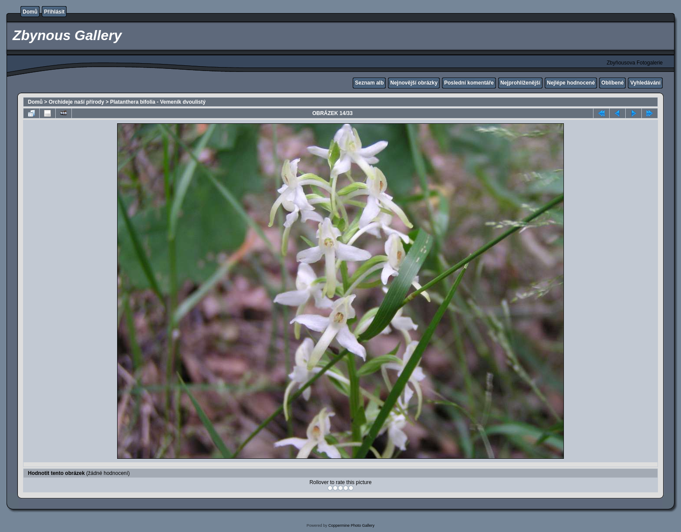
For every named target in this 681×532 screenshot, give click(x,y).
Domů (30, 12)
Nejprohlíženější (520, 83)
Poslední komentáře (469, 83)
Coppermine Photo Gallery (351, 525)
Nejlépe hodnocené (571, 83)
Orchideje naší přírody (76, 102)
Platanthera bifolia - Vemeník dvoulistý (158, 102)
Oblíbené (612, 83)
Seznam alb (369, 83)
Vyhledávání (645, 83)
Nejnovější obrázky (414, 83)
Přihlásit (54, 12)
